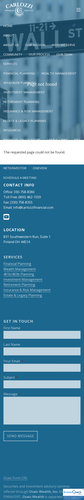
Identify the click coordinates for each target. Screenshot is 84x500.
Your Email (27, 361)
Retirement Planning (21, 102)
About (8, 35)
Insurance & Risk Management (28, 111)
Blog (7, 149)
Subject (25, 377)
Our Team (64, 54)
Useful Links (57, 139)
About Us (11, 45)
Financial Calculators (21, 139)
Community (12, 54)
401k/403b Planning (19, 83)
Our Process (39, 54)
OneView (40, 168)
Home (8, 26)
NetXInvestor (14, 168)
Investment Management (24, 92)
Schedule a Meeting (19, 178)
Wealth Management (58, 73)
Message (26, 394)
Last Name (11, 344)
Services (10, 64)
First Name (11, 328)
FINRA (8, 496)
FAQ (77, 139)
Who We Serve (63, 45)
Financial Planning (19, 73)
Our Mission (35, 45)
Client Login (13, 159)
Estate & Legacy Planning (24, 121)
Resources (12, 130)
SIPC (17, 496)
